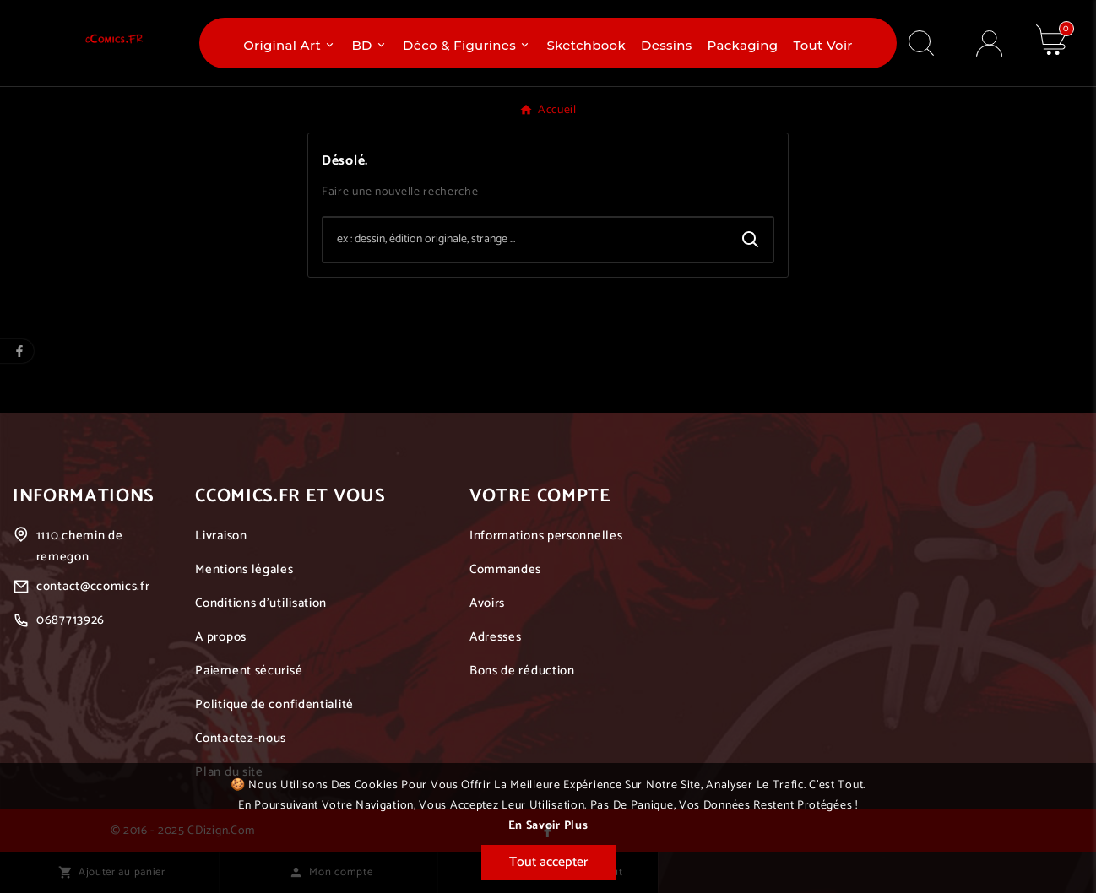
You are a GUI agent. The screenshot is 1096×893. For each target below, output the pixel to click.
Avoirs (487, 603)
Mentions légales (244, 569)
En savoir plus (548, 826)
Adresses (495, 636)
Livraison (221, 535)
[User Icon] (989, 43)
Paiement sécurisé (248, 670)
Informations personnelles (546, 535)
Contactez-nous (240, 738)
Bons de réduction (522, 670)
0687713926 (70, 620)
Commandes (505, 569)
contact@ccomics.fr (93, 586)
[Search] (750, 239)
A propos (221, 636)
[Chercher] (526, 240)
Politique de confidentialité (274, 704)
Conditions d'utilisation (261, 603)
